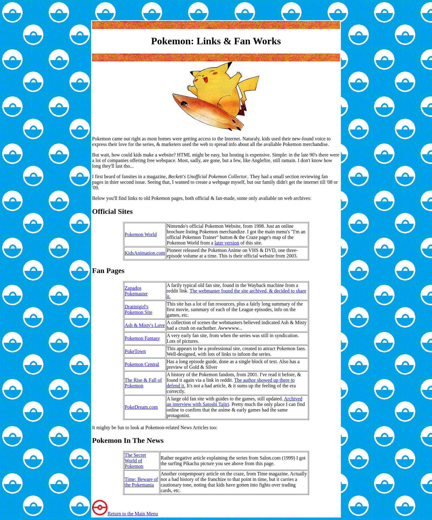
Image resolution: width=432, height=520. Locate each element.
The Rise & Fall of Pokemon (143, 382)
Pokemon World (141, 234)
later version (226, 242)
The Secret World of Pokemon (135, 460)
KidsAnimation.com (145, 253)
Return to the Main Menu (133, 513)
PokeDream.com (141, 407)
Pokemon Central (142, 364)
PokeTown (135, 351)
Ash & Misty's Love (145, 325)
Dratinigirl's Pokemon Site (138, 309)
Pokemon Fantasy (142, 338)
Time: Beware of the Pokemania (141, 482)
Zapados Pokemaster (136, 290)
